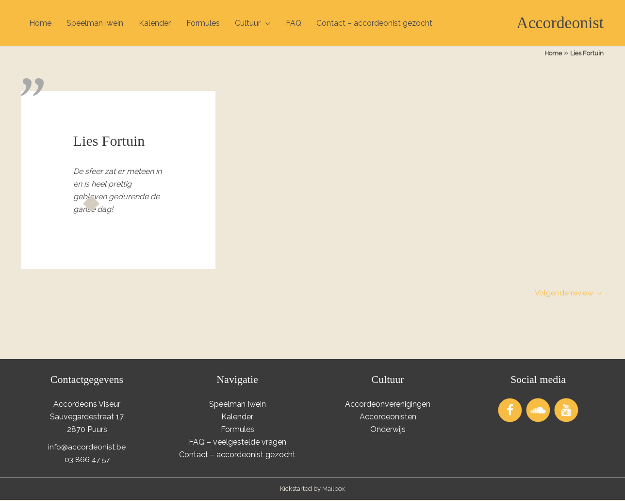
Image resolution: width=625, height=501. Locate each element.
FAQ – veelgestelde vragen (237, 443)
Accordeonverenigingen (387, 405)
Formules (203, 23)
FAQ (295, 23)
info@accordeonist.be (87, 447)
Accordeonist (558, 23)
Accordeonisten (388, 417)
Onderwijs (388, 430)
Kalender (155, 23)
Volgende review (568, 293)
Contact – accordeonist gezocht (376, 23)
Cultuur (249, 23)
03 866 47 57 (87, 460)
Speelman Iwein (95, 23)
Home (40, 23)
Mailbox (333, 489)
